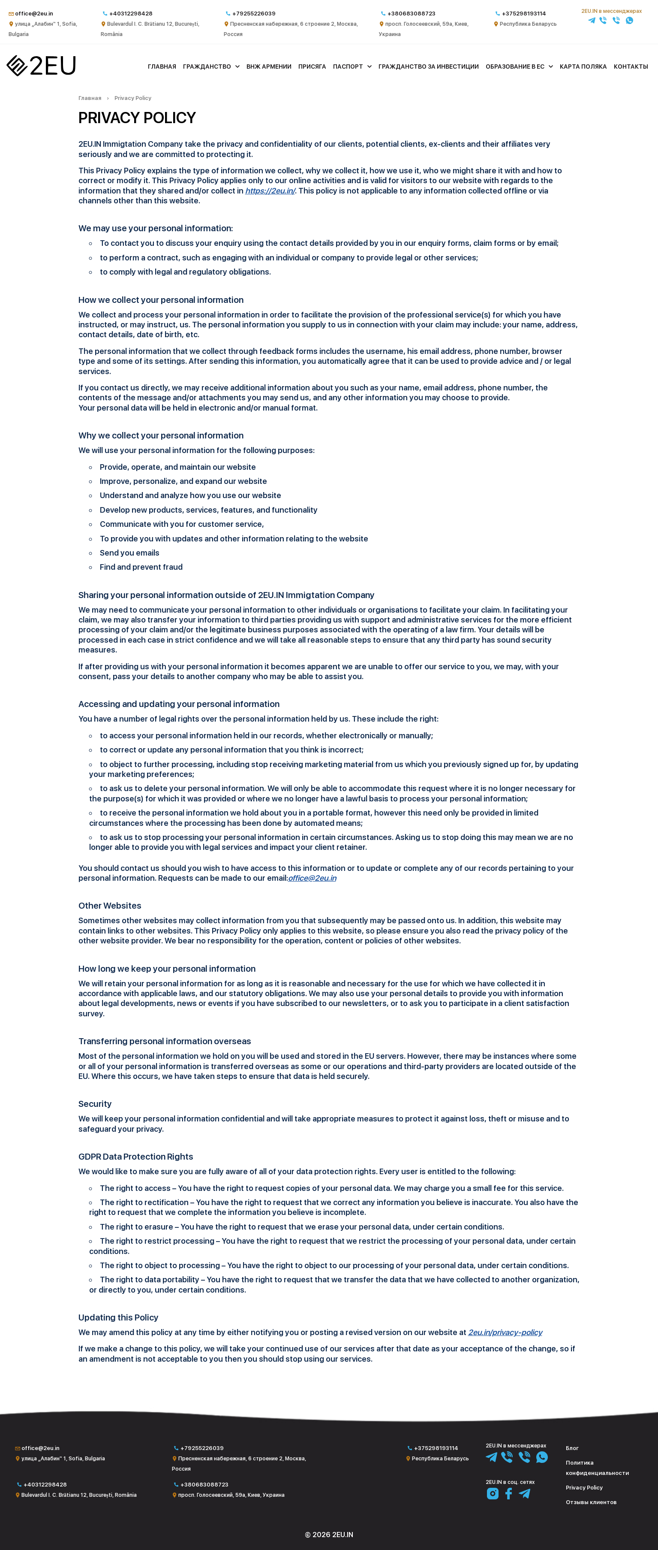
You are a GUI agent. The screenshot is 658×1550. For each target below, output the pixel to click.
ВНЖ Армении (268, 66)
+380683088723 (412, 13)
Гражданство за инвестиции (429, 66)
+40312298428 (131, 13)
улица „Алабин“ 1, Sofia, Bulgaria (63, 1459)
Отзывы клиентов (591, 1502)
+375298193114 (524, 13)
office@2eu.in (34, 13)
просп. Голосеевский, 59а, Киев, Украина (231, 1495)
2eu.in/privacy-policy (505, 1332)
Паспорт (348, 66)
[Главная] (40, 74)
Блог (572, 1448)
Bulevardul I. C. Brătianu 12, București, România (79, 1495)
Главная (162, 66)
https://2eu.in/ (270, 190)
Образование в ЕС (515, 66)
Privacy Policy (132, 98)
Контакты (631, 66)
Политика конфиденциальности (597, 1467)
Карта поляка (583, 66)
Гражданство (207, 66)
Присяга (312, 66)
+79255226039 (254, 13)
